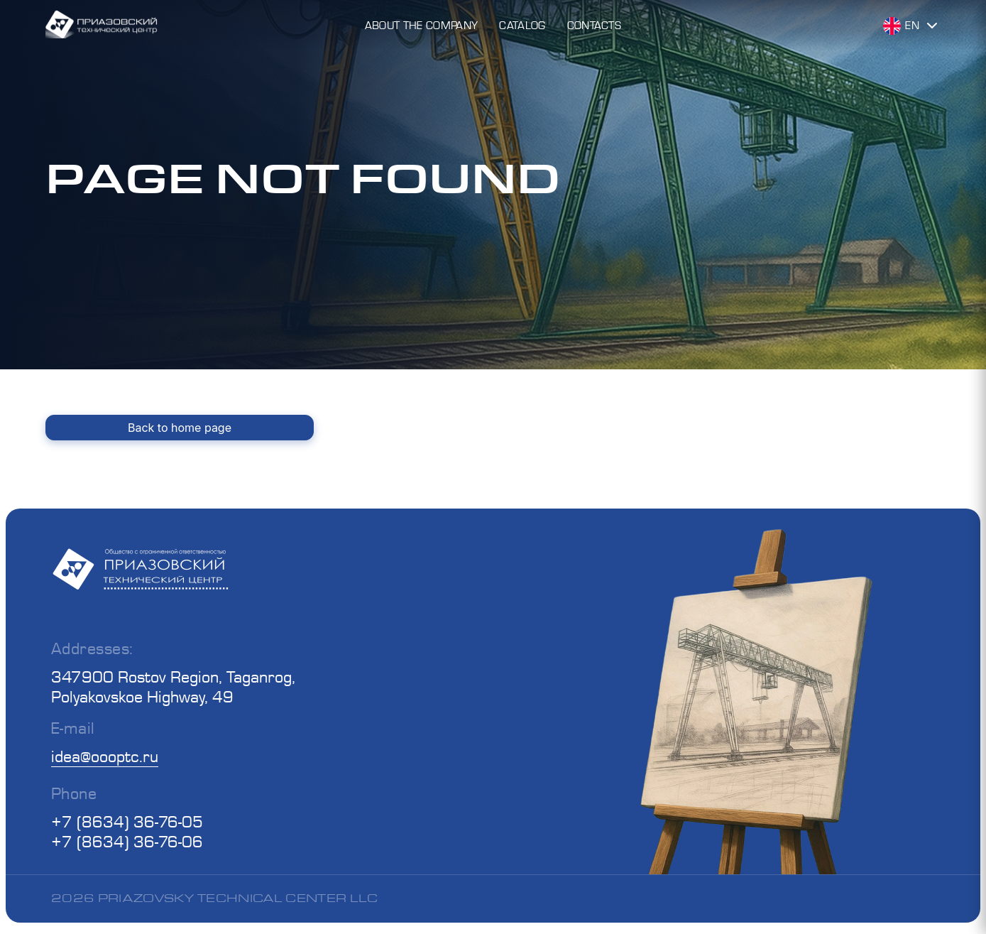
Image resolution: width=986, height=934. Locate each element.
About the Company (421, 25)
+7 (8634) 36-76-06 (127, 841)
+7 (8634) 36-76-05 (127, 821)
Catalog (522, 25)
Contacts (594, 25)
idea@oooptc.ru (104, 756)
